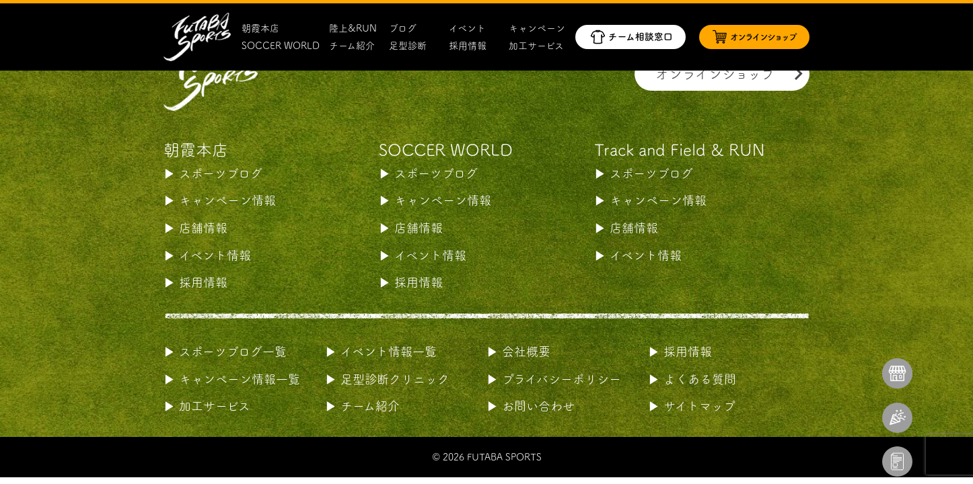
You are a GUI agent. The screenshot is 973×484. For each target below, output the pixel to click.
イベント (467, 28)
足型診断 (408, 45)
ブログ (403, 28)
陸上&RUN (353, 28)
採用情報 (468, 45)
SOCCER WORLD (281, 45)
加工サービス (536, 45)
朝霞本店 (260, 28)
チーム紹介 (352, 45)
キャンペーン (537, 28)
